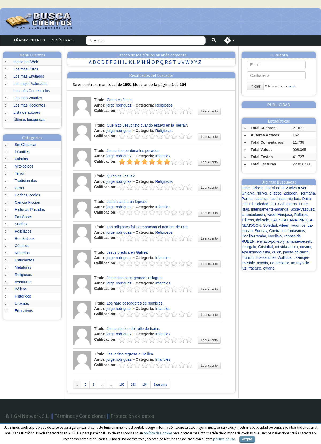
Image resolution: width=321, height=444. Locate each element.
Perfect (247, 198)
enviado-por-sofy (270, 241)
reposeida (292, 236)
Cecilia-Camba (254, 236)
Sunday (261, 231)
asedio (262, 263)
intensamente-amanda (269, 209)
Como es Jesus (119, 100)
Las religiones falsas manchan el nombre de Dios (148, 227)
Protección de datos (132, 416)
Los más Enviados (28, 76)
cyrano (268, 268)
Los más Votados (27, 98)
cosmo (305, 247)
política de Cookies (158, 433)
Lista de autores (26, 112)
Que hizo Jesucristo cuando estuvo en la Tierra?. (147, 125)
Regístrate (63, 40)
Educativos (24, 311)
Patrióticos (23, 217)
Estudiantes (24, 260)
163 (133, 384)
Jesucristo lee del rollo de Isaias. (134, 329)
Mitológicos (24, 166)
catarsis (261, 198)
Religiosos (23, 274)
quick (276, 252)
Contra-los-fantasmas (287, 231)
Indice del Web (25, 62)
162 (121, 384)
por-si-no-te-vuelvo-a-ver (286, 188)
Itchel (246, 188)
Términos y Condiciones (80, 416)
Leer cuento (209, 111)
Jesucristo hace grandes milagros (135, 278)
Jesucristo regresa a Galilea (130, 354)
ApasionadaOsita (256, 252)
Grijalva (248, 193)
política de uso (224, 439)
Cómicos (22, 246)
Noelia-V (275, 236)
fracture (255, 268)
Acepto (247, 439)
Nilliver (261, 193)
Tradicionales (26, 181)
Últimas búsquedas (29, 119)
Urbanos (22, 303)
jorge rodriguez (118, 105)
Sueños (21, 224)
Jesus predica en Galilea (127, 252)
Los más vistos (25, 69)
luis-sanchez (266, 257)
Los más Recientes (29, 105)
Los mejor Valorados (30, 83)
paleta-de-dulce (296, 252)
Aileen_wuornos (292, 225)
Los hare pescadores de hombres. (135, 303)
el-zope (275, 193)
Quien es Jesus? (121, 176)
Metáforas (23, 267)
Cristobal (265, 247)
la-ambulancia (253, 214)
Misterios (22, 253)
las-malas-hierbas (285, 198)
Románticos (25, 238)
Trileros (248, 220)
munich (248, 257)
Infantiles (22, 152)
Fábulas (21, 159)
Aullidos (285, 257)
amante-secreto (299, 241)
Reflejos (301, 214)
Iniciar (255, 86)
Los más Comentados (31, 91)
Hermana (307, 193)
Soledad (270, 225)
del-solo (262, 220)
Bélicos (21, 289)
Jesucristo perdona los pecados (133, 151)
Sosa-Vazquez (303, 209)
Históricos (23, 296)
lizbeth (258, 188)
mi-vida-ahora (286, 247)
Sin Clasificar (26, 144)
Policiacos (23, 231)
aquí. (292, 86)
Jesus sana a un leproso (127, 201)
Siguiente (160, 384)
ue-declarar (279, 263)
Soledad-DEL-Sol (269, 204)
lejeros (291, 204)
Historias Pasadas (30, 209)
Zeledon (290, 193)
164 (144, 384)
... (102, 384)
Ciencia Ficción (27, 202)
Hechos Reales (27, 195)
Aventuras (23, 282)
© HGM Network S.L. (27, 416)
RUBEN (248, 241)
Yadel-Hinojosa (279, 214)
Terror (20, 173)
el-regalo (249, 247)
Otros (19, 188)
